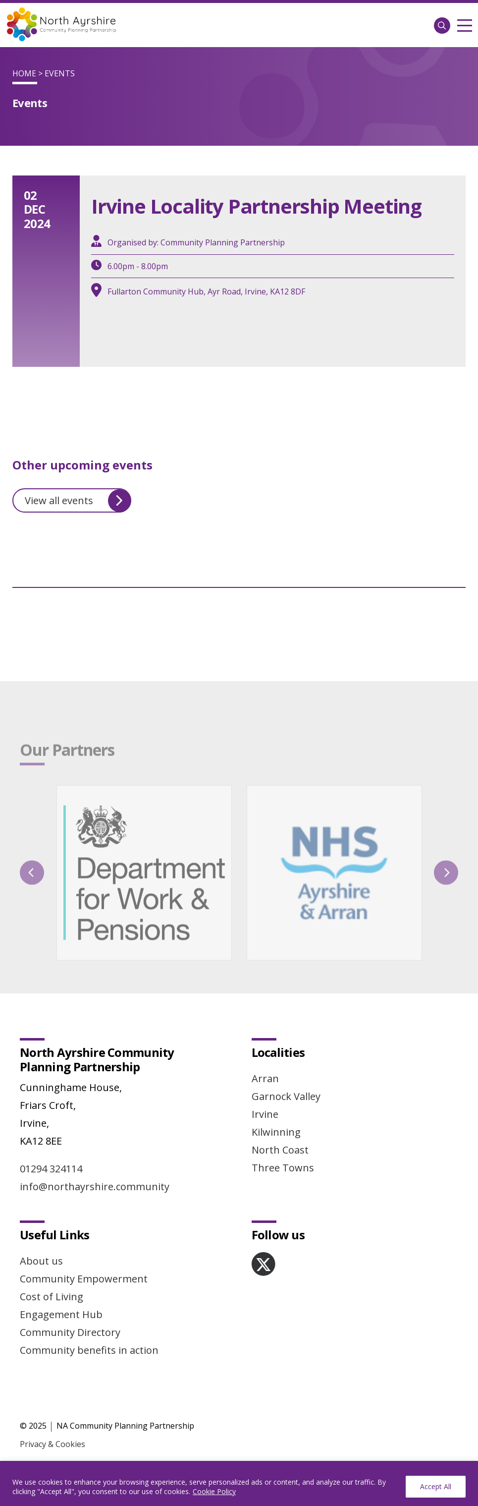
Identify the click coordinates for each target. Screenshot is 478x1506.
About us (41, 1261)
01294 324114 (51, 1168)
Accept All (435, 1486)
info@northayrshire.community (94, 1186)
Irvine (265, 1114)
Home (24, 73)
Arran (265, 1078)
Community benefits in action (89, 1350)
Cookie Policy (214, 1491)
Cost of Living (51, 1296)
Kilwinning (276, 1132)
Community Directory (70, 1332)
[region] (239, 1483)
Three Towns (283, 1167)
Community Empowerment (84, 1278)
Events (60, 73)
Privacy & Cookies (52, 1444)
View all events (78, 500)
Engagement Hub (61, 1314)
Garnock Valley (286, 1096)
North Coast (280, 1150)
